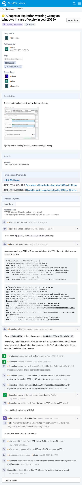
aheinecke (12, 355)
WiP (48, 402)
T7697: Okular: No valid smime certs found (23, 212)
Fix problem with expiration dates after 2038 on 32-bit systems (53, 185)
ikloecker (14, 38)
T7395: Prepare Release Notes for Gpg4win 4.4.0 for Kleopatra (31, 214)
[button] (79, 3)
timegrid (11, 469)
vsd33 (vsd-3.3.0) (40, 448)
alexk (13, 76)
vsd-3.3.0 (42, 440)
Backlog (40, 402)
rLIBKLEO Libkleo (12, 180)
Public (31, 24)
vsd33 (59, 402)
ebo (12, 47)
